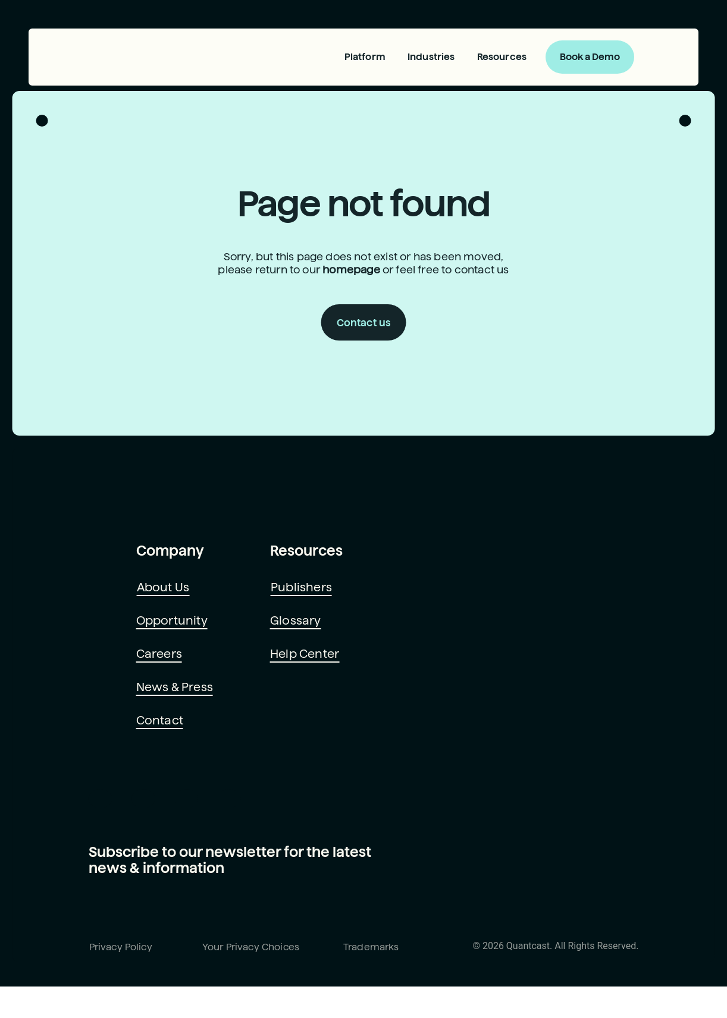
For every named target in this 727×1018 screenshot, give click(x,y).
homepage (350, 282)
